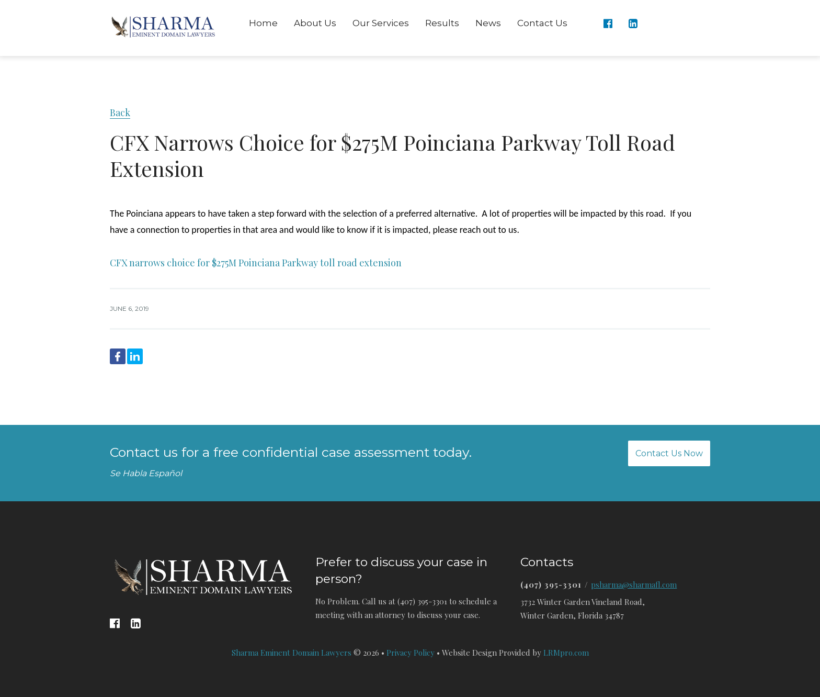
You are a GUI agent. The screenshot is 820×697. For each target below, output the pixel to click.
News (488, 23)
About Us (315, 23)
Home (263, 23)
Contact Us (542, 23)
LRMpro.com (566, 652)
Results (442, 23)
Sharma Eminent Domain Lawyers (291, 652)
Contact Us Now (669, 453)
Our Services (380, 23)
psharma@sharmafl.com (634, 584)
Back (120, 113)
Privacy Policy (410, 652)
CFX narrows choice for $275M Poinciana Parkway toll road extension (256, 262)
